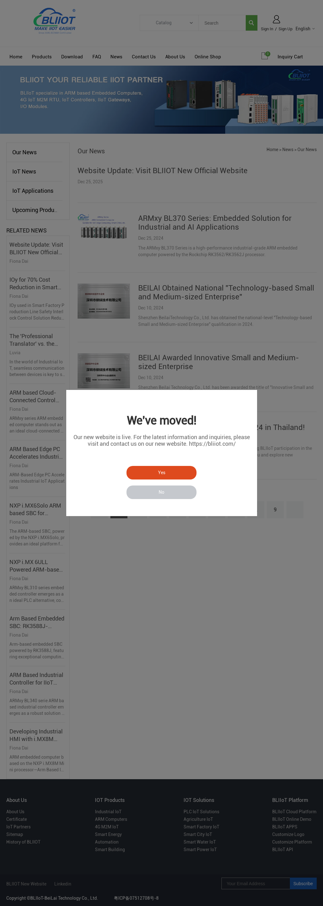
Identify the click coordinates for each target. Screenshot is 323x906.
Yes (161, 472)
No (161, 492)
